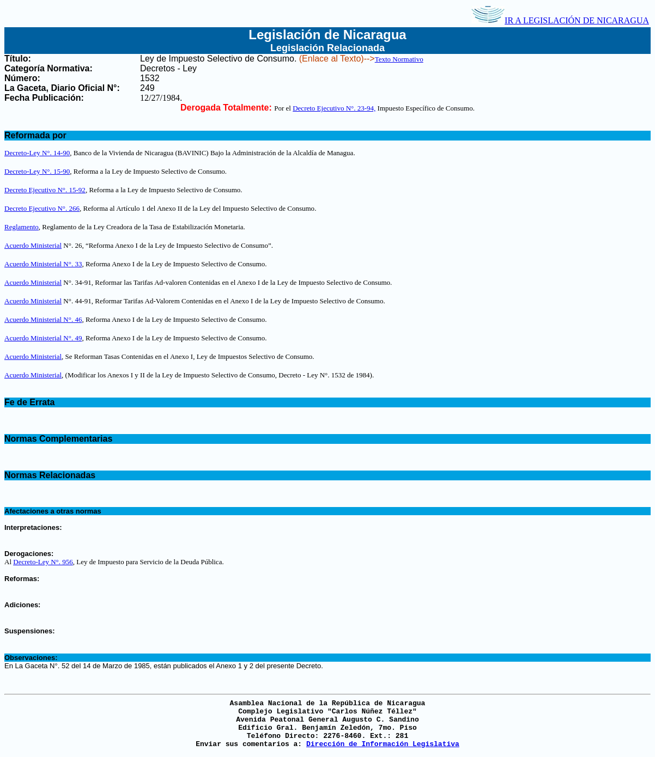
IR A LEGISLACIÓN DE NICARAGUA (560, 20)
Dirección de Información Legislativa (382, 744)
